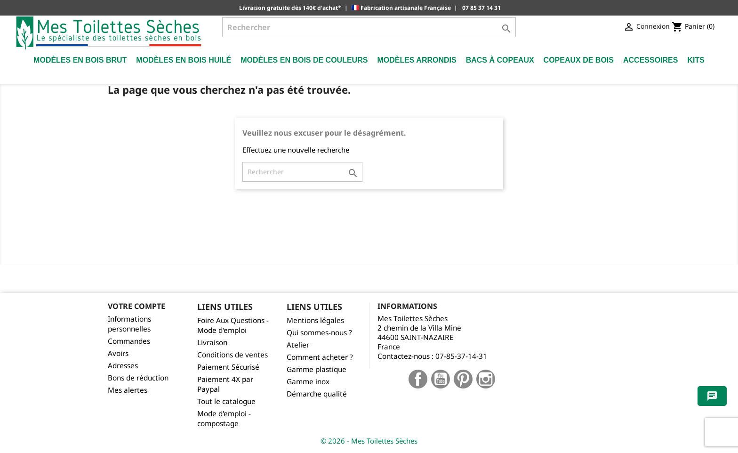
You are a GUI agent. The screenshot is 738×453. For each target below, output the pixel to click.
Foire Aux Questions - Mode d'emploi (233, 325)
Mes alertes (127, 390)
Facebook (418, 379)
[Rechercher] (368, 27)
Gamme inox (308, 382)
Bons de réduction (138, 378)
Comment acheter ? (320, 357)
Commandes (129, 341)
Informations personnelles (129, 324)
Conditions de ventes (232, 355)
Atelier (298, 345)
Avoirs (118, 353)
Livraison (212, 343)
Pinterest (463, 379)
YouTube (440, 379)
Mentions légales (315, 320)
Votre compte (136, 306)
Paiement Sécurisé (228, 367)
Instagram (485, 379)
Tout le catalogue (226, 401)
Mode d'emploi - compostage (224, 419)
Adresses (123, 366)
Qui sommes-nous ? (319, 333)
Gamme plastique (316, 369)
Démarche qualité (317, 394)
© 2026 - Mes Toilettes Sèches (369, 440)
